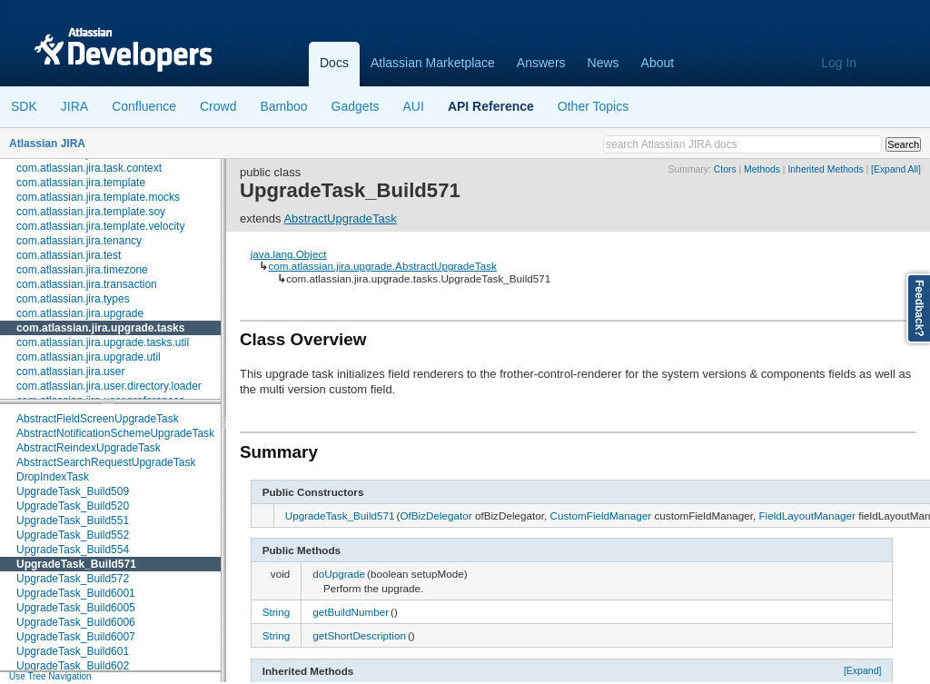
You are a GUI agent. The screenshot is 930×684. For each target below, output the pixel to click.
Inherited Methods (825, 169)
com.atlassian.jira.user (70, 371)
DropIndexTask (52, 477)
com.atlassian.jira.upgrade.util (88, 357)
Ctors (725, 169)
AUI (413, 106)
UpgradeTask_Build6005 (75, 607)
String (276, 612)
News (603, 62)
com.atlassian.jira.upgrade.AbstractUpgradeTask (382, 266)
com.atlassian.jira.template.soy (90, 211)
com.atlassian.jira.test (68, 255)
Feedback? (919, 308)
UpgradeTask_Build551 (72, 520)
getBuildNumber (350, 612)
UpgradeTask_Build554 (72, 549)
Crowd (218, 106)
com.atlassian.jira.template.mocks (98, 197)
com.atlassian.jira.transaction (86, 284)
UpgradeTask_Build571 (76, 564)
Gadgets (355, 106)
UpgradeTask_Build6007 (75, 636)
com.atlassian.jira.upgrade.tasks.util (102, 342)
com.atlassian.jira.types (73, 298)
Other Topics (593, 106)
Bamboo (283, 106)
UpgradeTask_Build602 (72, 665)
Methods (762, 169)
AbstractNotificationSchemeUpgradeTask (115, 433)
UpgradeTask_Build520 (72, 506)
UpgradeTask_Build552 (72, 535)
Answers (541, 62)
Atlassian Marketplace (433, 62)
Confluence (144, 106)
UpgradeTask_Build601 (72, 651)
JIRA (74, 106)
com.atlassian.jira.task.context (89, 168)
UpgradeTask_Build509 (72, 491)
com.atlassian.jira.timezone (82, 269)
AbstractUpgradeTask (339, 218)
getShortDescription (359, 635)
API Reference (491, 106)
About (658, 62)
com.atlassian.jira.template (80, 182)
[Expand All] (896, 169)
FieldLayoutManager (807, 515)
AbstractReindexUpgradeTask (88, 447)
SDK (24, 106)
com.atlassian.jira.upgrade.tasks (100, 328)
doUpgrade (338, 574)
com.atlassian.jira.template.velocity (100, 226)
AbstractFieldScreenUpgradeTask (97, 418)
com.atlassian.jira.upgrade (79, 313)
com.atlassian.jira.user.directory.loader (109, 386)
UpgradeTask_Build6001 (75, 593)
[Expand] (863, 670)
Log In (838, 62)
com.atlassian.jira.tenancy (79, 240)
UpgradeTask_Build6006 (75, 622)
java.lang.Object (289, 254)
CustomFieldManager (600, 515)
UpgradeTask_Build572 (72, 578)
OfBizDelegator (435, 515)
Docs (334, 62)
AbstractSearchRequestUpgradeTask (105, 462)
